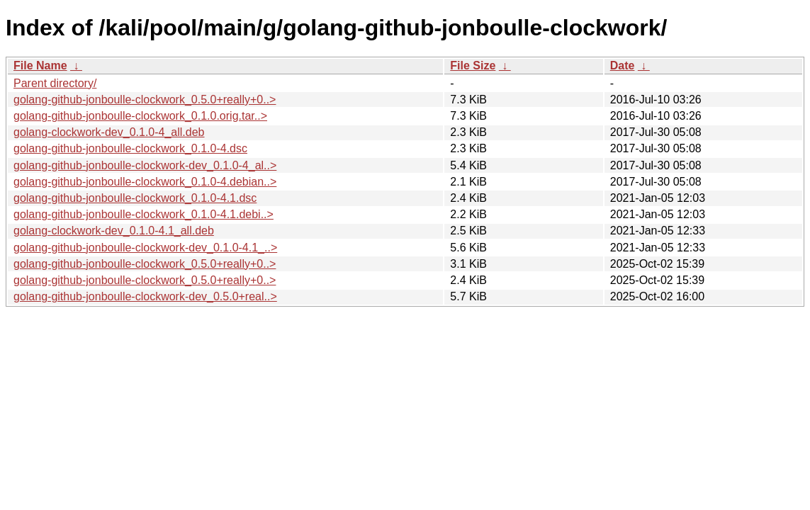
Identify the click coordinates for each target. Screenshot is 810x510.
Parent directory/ (54, 83)
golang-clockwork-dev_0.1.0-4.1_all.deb (113, 231)
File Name (40, 66)
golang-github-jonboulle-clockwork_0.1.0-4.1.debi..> (143, 214)
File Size (472, 66)
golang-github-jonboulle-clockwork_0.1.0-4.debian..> (144, 182)
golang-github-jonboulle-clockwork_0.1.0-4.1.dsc (135, 198)
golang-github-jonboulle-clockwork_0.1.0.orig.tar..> (140, 116)
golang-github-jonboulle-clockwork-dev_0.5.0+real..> (145, 296)
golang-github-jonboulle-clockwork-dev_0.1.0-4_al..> (144, 165)
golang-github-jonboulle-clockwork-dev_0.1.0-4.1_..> (145, 248)
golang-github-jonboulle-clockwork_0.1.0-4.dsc (130, 148)
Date (622, 66)
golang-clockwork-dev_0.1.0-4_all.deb (109, 132)
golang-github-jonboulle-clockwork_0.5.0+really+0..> (144, 100)
